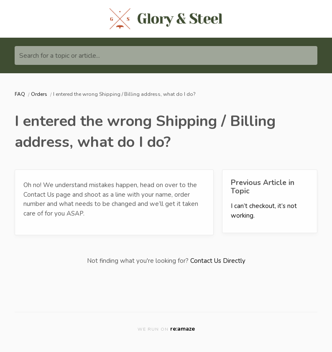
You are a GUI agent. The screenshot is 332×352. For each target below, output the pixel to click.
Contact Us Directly (217, 261)
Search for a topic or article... (59, 55)
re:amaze (182, 329)
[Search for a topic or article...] (166, 55)
